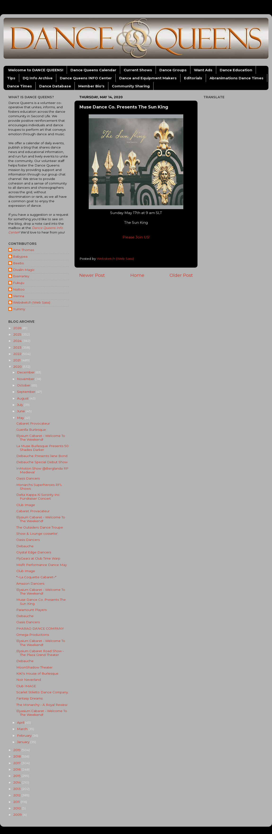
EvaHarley (21, 276)
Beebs (18, 263)
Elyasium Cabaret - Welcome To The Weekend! (41, 713)
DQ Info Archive (38, 78)
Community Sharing (131, 86)
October (24, 385)
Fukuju (18, 283)
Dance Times (19, 86)
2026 (17, 328)
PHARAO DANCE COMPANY (40, 628)
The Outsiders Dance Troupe (39, 527)
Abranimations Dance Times (236, 78)
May (21, 418)
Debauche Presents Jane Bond (41, 456)
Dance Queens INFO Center (86, 78)
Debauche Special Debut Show (42, 462)
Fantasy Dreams (29, 698)
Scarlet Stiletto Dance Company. (42, 692)
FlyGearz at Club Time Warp (38, 558)
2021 (17, 360)
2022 (17, 354)
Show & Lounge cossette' (37, 533)
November (26, 379)
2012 (17, 795)
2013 (17, 789)
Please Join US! (136, 237)
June (21, 411)
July (20, 405)
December (26, 372)
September (26, 392)
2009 (18, 814)
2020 (18, 366)
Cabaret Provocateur (33, 423)
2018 (17, 756)
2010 (17, 808)
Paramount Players (31, 610)
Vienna (18, 296)
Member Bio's (91, 86)
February (24, 735)
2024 (17, 341)
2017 (17, 763)
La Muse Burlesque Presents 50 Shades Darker (42, 448)
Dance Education (236, 70)
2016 (17, 769)
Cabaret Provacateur (33, 511)
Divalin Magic (24, 270)
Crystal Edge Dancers (33, 552)
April (21, 722)
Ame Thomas (23, 250)
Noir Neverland (28, 680)
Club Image (25, 505)
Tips (11, 78)
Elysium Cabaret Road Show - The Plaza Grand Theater (40, 653)
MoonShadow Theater (34, 667)
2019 (17, 750)
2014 (17, 782)
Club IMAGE (26, 686)
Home (137, 275)
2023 (17, 347)
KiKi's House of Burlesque (37, 673)
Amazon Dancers (30, 583)
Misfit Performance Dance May (41, 565)
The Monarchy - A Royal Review (41, 705)
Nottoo (19, 289)
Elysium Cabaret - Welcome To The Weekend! (40, 437)
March (22, 729)
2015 (17, 776)
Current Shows (138, 70)
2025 (17, 334)
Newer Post (92, 275)
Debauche (25, 546)
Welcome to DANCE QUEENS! (35, 70)
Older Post (181, 275)
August (23, 398)
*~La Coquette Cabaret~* (36, 577)
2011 (17, 802)
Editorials (193, 78)
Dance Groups (173, 70)
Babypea (20, 256)
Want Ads (203, 70)
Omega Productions (32, 635)
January (23, 742)
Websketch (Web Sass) (31, 302)
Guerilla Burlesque (31, 429)
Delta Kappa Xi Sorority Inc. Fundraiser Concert (38, 496)
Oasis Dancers (28, 478)
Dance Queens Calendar (93, 70)
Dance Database (55, 86)
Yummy (19, 309)
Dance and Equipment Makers (148, 78)
